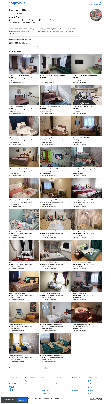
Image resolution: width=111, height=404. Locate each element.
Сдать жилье (60, 381)
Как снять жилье (45, 381)
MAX (89, 393)
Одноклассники (94, 387)
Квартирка (18, 3)
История (74, 384)
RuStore (17, 383)
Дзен (91, 390)
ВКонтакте (93, 381)
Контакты (27, 384)
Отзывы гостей (45, 390)
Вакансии (75, 390)
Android (12, 383)
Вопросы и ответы (46, 387)
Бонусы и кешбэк (45, 393)
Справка (27, 381)
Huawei (15, 383)
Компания (75, 381)
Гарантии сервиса (46, 384)
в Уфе (46, 368)
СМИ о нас (75, 387)
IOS (9, 383)
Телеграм (92, 384)
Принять (22, 400)
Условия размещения (62, 384)
